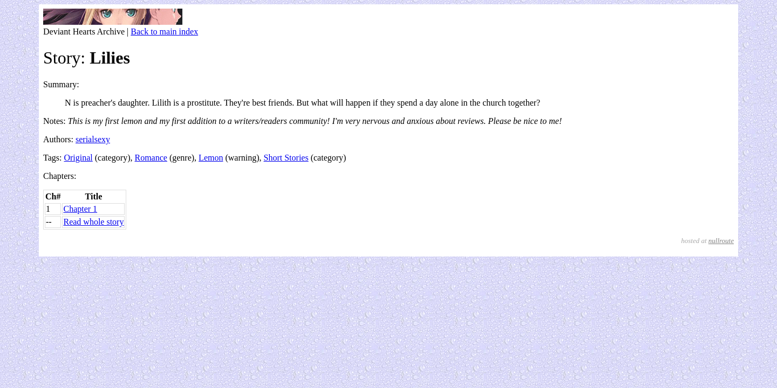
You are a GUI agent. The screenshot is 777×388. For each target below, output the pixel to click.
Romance (151, 157)
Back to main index (164, 31)
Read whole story (93, 221)
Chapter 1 (80, 208)
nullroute (721, 241)
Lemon (211, 157)
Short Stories (286, 157)
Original (78, 157)
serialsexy (93, 139)
